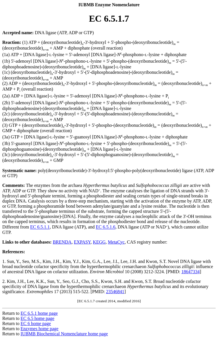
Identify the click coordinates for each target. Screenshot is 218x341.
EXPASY (82, 242)
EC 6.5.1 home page (39, 313)
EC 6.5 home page (37, 318)
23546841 (115, 291)
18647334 (190, 271)
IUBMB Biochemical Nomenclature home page (64, 333)
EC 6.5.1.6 (105, 227)
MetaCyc (116, 242)
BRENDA (62, 242)
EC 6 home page (36, 323)
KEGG (99, 242)
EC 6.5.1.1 (39, 227)
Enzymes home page (39, 328)
